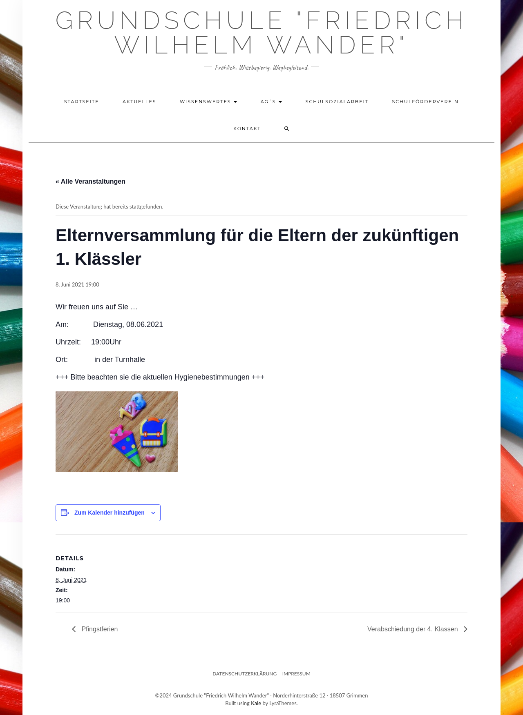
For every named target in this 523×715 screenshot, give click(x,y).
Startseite (81, 101)
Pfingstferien (99, 629)
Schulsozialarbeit (337, 101)
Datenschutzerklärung (244, 674)
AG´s (271, 101)
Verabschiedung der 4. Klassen (413, 629)
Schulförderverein (425, 101)
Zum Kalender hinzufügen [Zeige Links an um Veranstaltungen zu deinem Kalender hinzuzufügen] (109, 512)
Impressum (296, 674)
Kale (256, 703)
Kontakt (247, 128)
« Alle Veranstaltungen (90, 181)
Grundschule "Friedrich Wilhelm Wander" (261, 32)
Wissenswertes (208, 101)
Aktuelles (139, 101)
